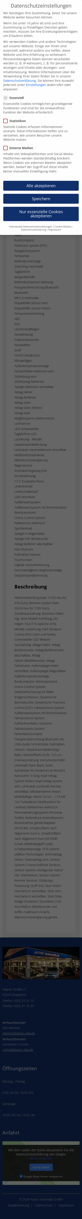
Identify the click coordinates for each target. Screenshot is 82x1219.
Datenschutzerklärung (19, 73)
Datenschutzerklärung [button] (33, 221)
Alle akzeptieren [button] (41, 177)
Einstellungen (36, 77)
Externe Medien (20, 140)
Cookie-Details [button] (62, 218)
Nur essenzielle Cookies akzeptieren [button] (41, 206)
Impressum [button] (54, 221)
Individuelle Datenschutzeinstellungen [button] (30, 218)
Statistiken (16, 113)
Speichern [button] (41, 190)
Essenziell (15, 90)
